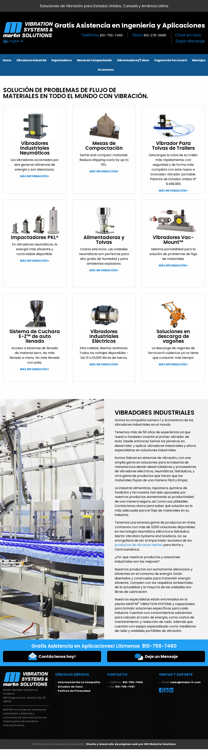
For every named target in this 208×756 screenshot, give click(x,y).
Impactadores (61, 60)
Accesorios (106, 70)
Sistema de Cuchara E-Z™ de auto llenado (34, 336)
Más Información (33, 176)
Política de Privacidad (74, 691)
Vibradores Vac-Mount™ (173, 239)
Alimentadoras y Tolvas (104, 239)
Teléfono (102, 35)
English (13, 41)
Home (7, 60)
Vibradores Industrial (31, 60)
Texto (149, 35)
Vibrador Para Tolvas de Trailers (173, 145)
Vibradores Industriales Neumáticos (35, 148)
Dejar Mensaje (190, 41)
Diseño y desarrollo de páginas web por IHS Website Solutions (131, 744)
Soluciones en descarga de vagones (173, 336)
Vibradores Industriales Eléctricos (104, 336)
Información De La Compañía (79, 682)
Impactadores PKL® (34, 237)
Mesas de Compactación (94, 60)
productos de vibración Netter (139, 545)
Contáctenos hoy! (52, 656)
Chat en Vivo (188, 35)
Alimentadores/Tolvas (133, 60)
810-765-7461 (125, 687)
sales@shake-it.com (185, 682)
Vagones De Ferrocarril (170, 60)
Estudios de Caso (70, 687)
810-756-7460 (133, 682)
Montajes (198, 60)
